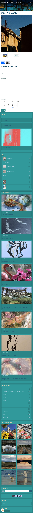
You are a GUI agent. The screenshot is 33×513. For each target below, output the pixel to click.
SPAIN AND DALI (16, 417)
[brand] (12, 2)
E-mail (2, 73)
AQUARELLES (16, 158)
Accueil (5, 120)
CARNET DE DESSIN (16, 171)
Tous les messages (6, 510)
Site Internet (3, 78)
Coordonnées (7, 125)
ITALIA (16, 414)
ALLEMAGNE (16, 412)
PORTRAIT (16, 175)
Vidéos (4, 503)
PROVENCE (16, 403)
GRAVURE (16, 182)
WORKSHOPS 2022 (8, 332)
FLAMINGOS (6, 284)
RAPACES (16, 400)
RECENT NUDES (16, 162)
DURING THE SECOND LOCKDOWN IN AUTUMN (16, 389)
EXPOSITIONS (7, 148)
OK (30, 491)
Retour (16, 55)
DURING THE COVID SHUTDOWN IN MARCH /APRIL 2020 (16, 391)
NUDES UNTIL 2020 (16, 166)
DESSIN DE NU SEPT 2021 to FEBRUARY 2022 (14, 379)
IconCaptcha (11, 107)
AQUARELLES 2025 (8, 215)
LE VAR (16, 409)
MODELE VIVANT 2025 (9, 261)
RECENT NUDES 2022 (9, 355)
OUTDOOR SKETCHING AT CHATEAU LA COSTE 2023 (14, 308)
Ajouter (3, 110)
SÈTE (16, 406)
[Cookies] (2, 510)
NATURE (16, 397)
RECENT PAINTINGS (16, 187)
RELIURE (16, 178)
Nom (2, 68)
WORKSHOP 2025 (7, 238)
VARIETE (16, 394)
